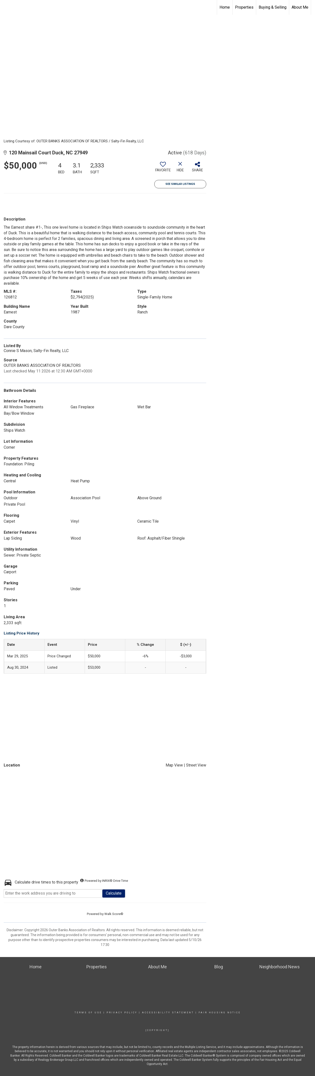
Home (225, 7)
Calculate (114, 893)
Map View (174, 765)
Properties (244, 7)
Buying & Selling (272, 7)
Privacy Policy (122, 1012)
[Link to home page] (6, 7)
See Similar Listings (180, 184)
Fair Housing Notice (220, 1012)
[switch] (163, 168)
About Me (300, 7)
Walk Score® (113, 914)
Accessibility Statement (168, 1012)
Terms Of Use (88, 1012)
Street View (196, 765)
